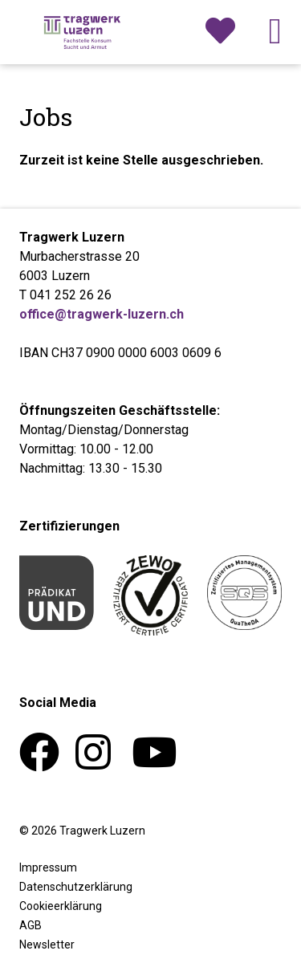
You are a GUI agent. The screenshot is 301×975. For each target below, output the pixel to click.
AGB (30, 925)
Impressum (48, 867)
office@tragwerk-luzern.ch (101, 314)
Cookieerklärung (60, 906)
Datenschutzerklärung (75, 886)
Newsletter (47, 944)
